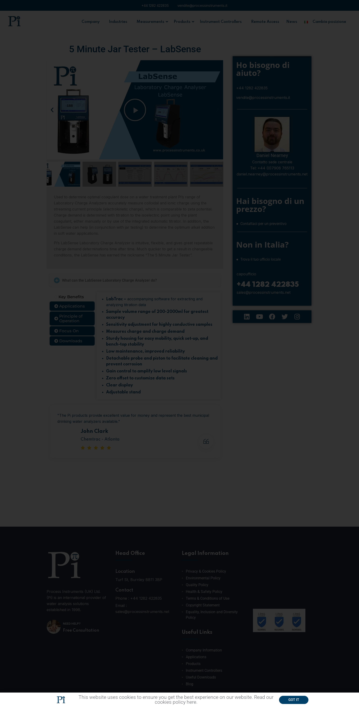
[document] (179, 353)
